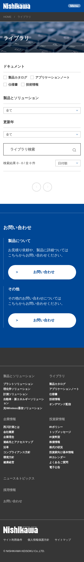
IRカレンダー (57, 457)
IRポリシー (56, 427)
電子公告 (54, 467)
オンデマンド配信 (60, 404)
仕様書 (10, 84)
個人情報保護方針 (38, 539)
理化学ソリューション (16, 389)
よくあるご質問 (58, 462)
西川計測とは (11, 427)
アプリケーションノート (50, 77)
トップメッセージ (60, 432)
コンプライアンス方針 (16, 452)
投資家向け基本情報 (61, 452)
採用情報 (9, 490)
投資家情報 (57, 419)
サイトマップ (63, 539)
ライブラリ (57, 376)
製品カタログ (15, 77)
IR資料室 (54, 437)
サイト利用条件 (12, 539)
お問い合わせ (43, 272)
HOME (7, 16)
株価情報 (54, 442)
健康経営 (8, 462)
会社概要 (8, 432)
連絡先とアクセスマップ (18, 442)
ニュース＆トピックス (19, 478)
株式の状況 (56, 447)
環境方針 (8, 457)
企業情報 (9, 419)
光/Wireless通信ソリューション (22, 408)
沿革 (6, 447)
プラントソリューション (18, 384)
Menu (74, 6)
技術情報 (29, 84)
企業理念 (8, 437)
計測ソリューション (15, 394)
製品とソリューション (19, 376)
